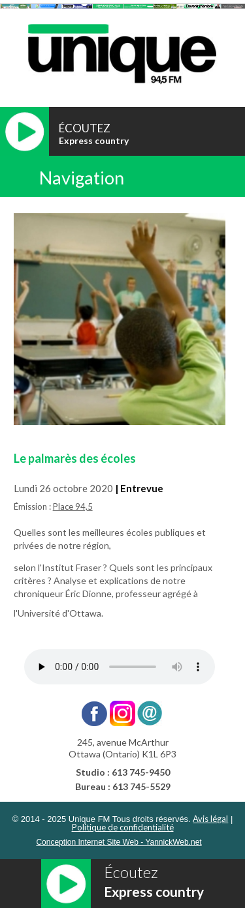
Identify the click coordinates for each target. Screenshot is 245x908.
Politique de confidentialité (123, 827)
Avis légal (210, 818)
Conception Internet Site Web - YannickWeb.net (118, 842)
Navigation (81, 177)
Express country (94, 140)
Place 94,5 (73, 506)
